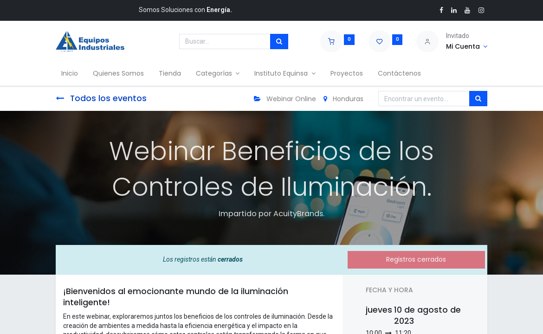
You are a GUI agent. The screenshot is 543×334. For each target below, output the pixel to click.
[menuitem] (71, 73)
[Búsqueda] (279, 42)
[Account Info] (466, 46)
